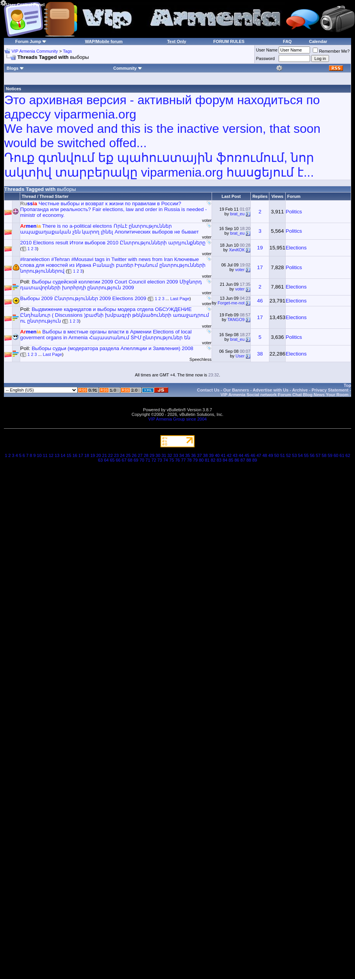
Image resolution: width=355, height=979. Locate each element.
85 (231, 460)
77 (183, 460)
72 (154, 460)
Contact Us (208, 390)
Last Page (180, 298)
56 (312, 455)
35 (187, 455)
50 (276, 455)
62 (347, 455)
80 (201, 460)
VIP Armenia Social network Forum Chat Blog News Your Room (284, 394)
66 (118, 460)
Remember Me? (331, 51)
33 (175, 455)
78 (189, 460)
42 (229, 455)
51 (282, 455)
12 (51, 455)
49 (270, 455)
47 (259, 455)
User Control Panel (22, 3)
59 (329, 455)
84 (224, 460)
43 (235, 455)
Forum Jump (28, 41)
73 (159, 460)
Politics (294, 212)
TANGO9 (236, 319)
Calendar (318, 41)
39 (211, 455)
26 (134, 455)
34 (181, 455)
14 (62, 455)
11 (45, 455)
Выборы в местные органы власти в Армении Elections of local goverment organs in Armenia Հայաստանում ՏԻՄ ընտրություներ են (105, 334)
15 (69, 455)
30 (157, 455)
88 (248, 460)
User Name (267, 50)
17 (260, 267)
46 (260, 301)
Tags (67, 51)
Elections (296, 248)
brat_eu (237, 213)
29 (152, 455)
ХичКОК (237, 249)
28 (146, 455)
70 (142, 460)
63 (100, 460)
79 (195, 460)
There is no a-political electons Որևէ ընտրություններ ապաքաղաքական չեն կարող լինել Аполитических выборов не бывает (109, 229)
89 (254, 460)
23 (116, 455)
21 (104, 455)
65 (112, 460)
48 (264, 455)
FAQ (287, 41)
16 (74, 455)
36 (193, 455)
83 (219, 460)
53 (294, 455)
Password (265, 58)
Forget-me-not (231, 303)
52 (288, 455)
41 (223, 455)
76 (177, 460)
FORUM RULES (229, 41)
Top (347, 385)
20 (98, 455)
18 (86, 455)
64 (106, 460)
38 (260, 354)
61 (341, 455)
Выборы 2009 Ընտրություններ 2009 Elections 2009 (83, 298)
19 (260, 248)
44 (241, 455)
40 (217, 455)
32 (169, 455)
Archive (300, 390)
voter (206, 220)
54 (300, 455)
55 (306, 455)
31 (164, 455)
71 (147, 460)
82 (213, 460)
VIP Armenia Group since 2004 (177, 419)
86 (236, 460)
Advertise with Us (270, 390)
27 (140, 455)
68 (130, 460)
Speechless (201, 359)
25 (128, 455)
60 (336, 455)
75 (171, 460)
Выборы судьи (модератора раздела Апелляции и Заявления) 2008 (112, 348)
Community (127, 68)
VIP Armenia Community (35, 51)
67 (124, 460)
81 (207, 460)
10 (39, 455)
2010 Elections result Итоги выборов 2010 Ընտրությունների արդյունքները (112, 243)
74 (165, 460)
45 (247, 455)
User (240, 356)
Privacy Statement (330, 390)
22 (110, 455)
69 (136, 460)
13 (57, 455)
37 (199, 455)
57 (318, 455)
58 (324, 455)
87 (242, 460)
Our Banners (236, 390)
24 (122, 455)
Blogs (15, 68)
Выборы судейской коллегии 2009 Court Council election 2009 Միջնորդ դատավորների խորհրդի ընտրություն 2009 (111, 284)
